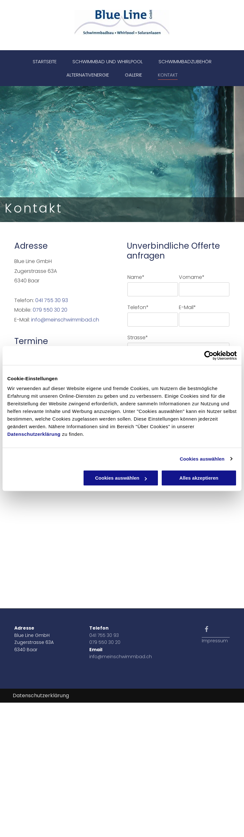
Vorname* (192, 277)
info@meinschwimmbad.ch (65, 319)
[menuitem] (44, 61)
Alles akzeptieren (199, 478)
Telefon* (138, 307)
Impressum (215, 641)
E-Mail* (187, 307)
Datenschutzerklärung (34, 434)
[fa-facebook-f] (206, 630)
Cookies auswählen (202, 459)
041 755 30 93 (51, 300)
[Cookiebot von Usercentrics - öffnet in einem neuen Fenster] (209, 355)
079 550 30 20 (50, 310)
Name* (136, 277)
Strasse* (137, 337)
